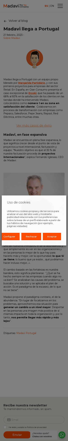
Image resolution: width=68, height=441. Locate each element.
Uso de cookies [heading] (18, 202)
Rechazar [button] (31, 236)
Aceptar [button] (52, 236)
